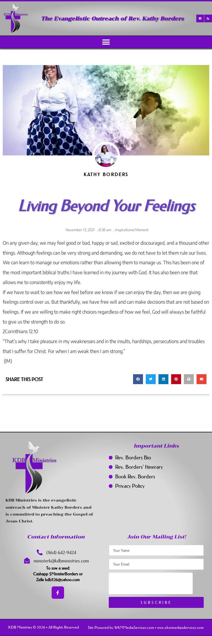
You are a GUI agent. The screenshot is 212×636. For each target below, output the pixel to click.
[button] (106, 42)
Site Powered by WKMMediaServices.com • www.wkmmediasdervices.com (146, 627)
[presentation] (151, 583)
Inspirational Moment (132, 230)
